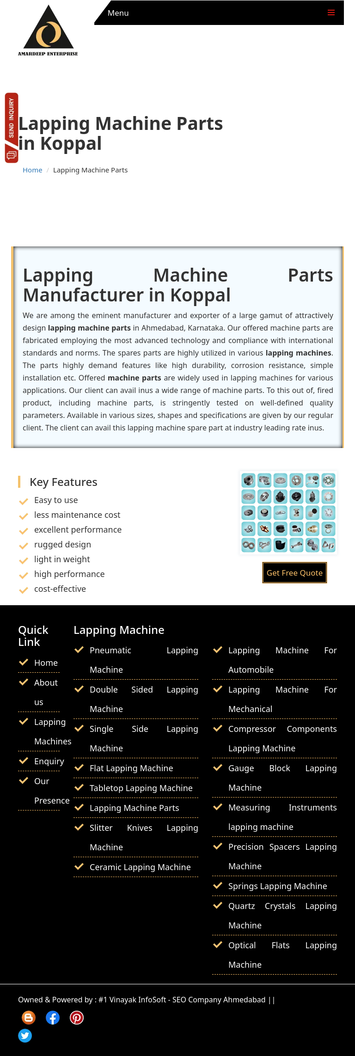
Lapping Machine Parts (134, 807)
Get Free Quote (295, 572)
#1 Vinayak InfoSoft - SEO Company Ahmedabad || (186, 1000)
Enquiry (49, 761)
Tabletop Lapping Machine (141, 787)
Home (33, 169)
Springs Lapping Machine (277, 885)
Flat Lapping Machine (131, 768)
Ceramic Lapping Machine (140, 866)
